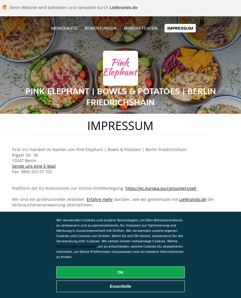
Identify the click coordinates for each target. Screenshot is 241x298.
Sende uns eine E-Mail (34, 166)
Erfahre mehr (100, 199)
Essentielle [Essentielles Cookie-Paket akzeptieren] (120, 286)
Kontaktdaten (141, 28)
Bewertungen (101, 28)
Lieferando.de (192, 199)
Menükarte (64, 28)
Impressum (180, 28)
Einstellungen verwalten (76, 246)
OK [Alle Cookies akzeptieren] (121, 272)
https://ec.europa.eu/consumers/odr (161, 188)
